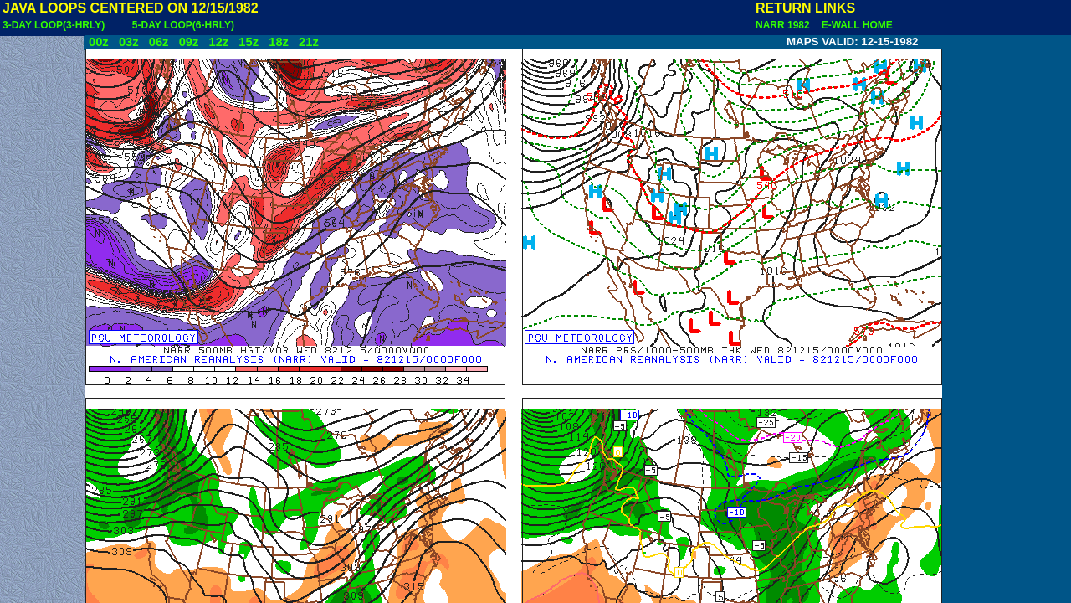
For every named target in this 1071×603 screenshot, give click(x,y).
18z (278, 42)
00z (98, 42)
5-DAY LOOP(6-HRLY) (183, 25)
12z (218, 42)
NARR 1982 (784, 25)
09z (189, 42)
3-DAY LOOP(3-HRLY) (54, 25)
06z (159, 42)
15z (248, 42)
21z (308, 42)
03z (128, 42)
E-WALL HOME (854, 25)
